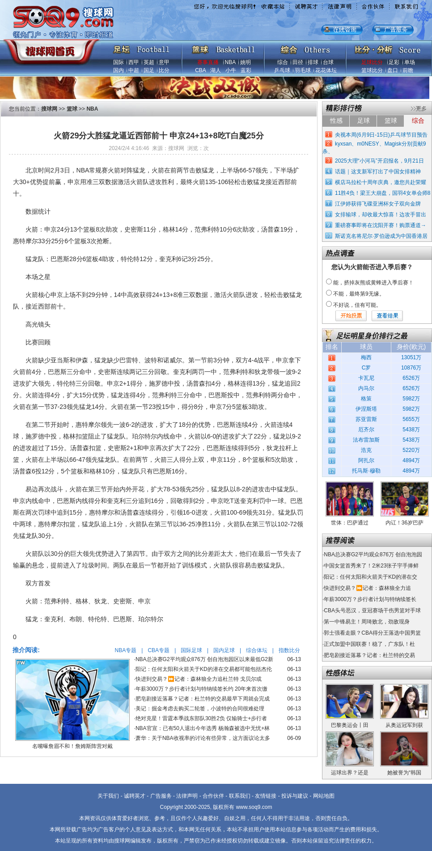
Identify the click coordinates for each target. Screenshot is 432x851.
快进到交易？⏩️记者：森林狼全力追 (367, 588)
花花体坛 (326, 70)
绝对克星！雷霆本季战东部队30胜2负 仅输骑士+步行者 (201, 718)
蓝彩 (246, 70)
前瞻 (407, 70)
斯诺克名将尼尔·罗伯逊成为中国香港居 (381, 236)
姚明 (245, 62)
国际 (118, 62)
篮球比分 (372, 70)
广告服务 (161, 796)
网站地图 (324, 796)
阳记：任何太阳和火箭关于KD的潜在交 (370, 577)
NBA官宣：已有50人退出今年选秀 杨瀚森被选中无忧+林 (203, 728)
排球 (313, 62)
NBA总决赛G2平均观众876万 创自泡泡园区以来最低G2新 (204, 659)
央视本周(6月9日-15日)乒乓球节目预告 (381, 135)
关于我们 (108, 796)
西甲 (133, 62)
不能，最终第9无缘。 (359, 294)
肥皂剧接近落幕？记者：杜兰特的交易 (369, 655)
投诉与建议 (294, 796)
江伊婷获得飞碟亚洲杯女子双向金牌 (378, 204)
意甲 (164, 62)
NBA (230, 62)
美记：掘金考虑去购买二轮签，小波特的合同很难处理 (200, 708)
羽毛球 (303, 70)
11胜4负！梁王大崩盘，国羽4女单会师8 (382, 193)
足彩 (394, 62)
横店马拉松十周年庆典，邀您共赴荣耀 (380, 182)
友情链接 (265, 796)
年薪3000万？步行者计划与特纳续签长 (370, 599)
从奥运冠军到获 (404, 725)
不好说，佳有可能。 (357, 305)
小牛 (230, 70)
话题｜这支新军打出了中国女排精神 (378, 171)
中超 (133, 70)
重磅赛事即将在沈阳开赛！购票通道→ (380, 225)
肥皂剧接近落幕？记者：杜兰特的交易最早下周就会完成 (203, 699)
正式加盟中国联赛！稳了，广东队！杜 (369, 644)
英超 (149, 62)
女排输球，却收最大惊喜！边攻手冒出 (380, 214)
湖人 (215, 70)
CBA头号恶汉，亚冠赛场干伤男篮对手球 (372, 610)
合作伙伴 (213, 796)
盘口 (392, 70)
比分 (164, 70)
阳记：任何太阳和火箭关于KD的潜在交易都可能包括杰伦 (204, 669)
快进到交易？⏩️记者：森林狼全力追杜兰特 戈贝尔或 (199, 679)
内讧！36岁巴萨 (404, 523)
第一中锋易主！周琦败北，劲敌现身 (367, 622)
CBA (200, 70)
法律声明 (187, 796)
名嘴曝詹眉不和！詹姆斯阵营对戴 (72, 746)
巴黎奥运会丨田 (349, 725)
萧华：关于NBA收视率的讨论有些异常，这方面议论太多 (203, 738)
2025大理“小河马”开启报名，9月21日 (379, 161)
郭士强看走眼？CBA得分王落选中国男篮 (372, 633)
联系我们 (239, 796)
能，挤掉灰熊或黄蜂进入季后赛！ (373, 282)
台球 (328, 62)
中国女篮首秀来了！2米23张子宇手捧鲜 (371, 566)
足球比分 (372, 62)
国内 (118, 70)
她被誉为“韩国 (404, 772)
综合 (282, 62)
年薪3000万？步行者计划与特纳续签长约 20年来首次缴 (201, 689)
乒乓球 (282, 70)
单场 (409, 62)
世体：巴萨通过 (349, 523)
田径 (297, 62)
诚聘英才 (134, 796)
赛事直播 (208, 62)
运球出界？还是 (349, 772)
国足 (149, 70)
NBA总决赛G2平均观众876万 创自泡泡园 (373, 554)
